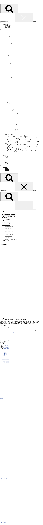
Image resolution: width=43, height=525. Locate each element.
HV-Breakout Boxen (10, 229)
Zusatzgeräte (8, 236)
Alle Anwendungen (8, 216)
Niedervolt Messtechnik (9, 143)
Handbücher (7, 170)
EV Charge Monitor (9, 234)
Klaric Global (7, 26)
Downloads (5, 167)
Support (4, 155)
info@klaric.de (6, 347)
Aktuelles (6, 163)
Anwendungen (5, 133)
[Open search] (9, 8)
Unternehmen (5, 24)
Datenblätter (7, 169)
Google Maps (6, 348)
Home (1, 241)
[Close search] (24, 17)
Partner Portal (7, 27)
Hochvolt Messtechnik (9, 134)
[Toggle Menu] (0, 22)
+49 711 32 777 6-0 (5, 345)
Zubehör (7, 237)
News (4, 161)
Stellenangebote (3, 522)
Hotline (6, 156)
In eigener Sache (8, 25)
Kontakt (4, 335)
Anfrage (6, 157)
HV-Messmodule (9, 226)
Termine (6, 162)
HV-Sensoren (8, 228)
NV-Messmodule (9, 231)
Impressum (5, 336)
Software (6, 168)
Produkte (6, 225)
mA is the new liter (8, 215)
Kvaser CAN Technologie (11, 239)
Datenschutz (5, 337)
